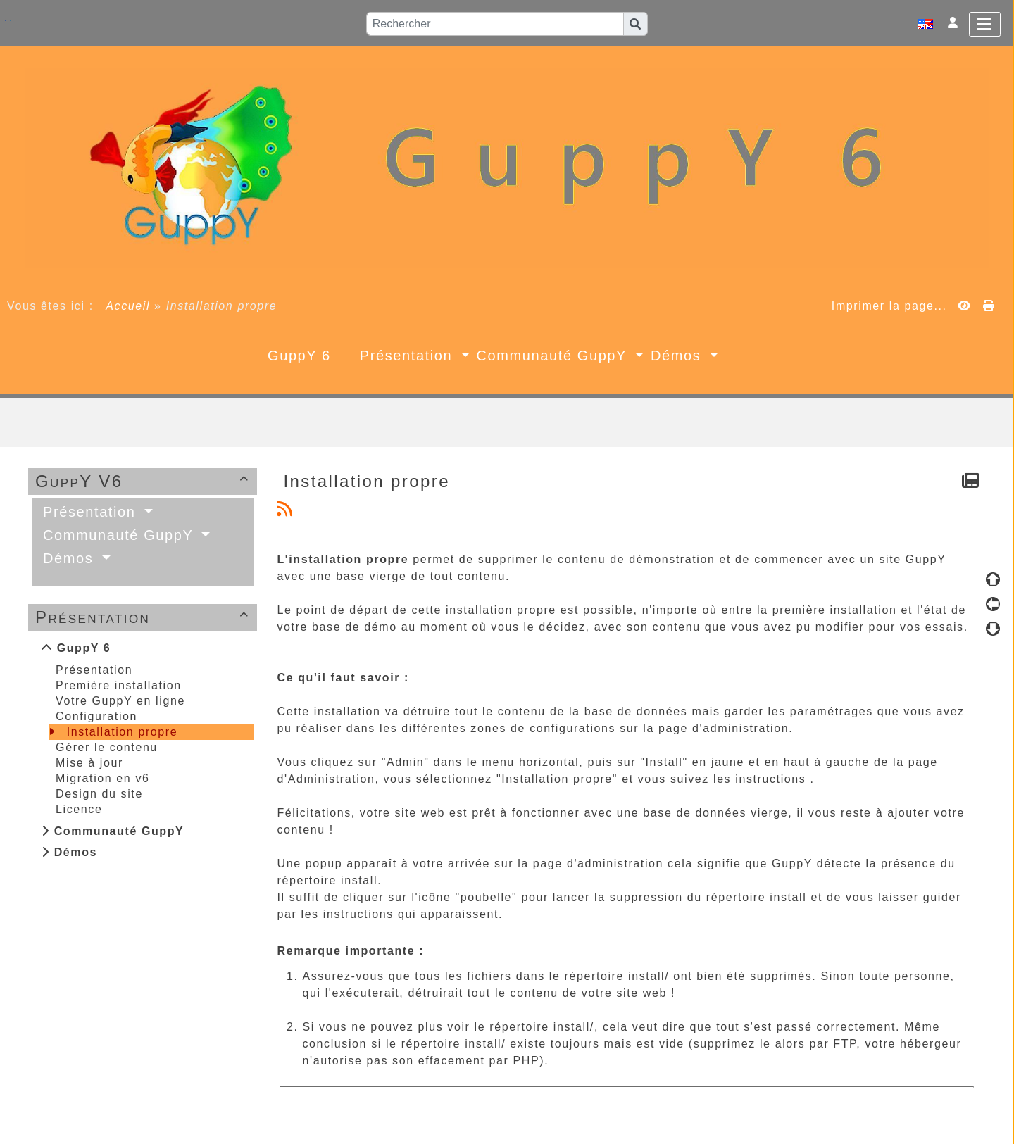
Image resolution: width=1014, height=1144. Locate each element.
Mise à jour (89, 763)
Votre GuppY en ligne (120, 701)
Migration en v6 (102, 778)
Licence (79, 809)
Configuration (96, 716)
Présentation (144, 617)
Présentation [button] (409, 355)
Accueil (128, 306)
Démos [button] (678, 355)
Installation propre (122, 732)
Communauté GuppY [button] (554, 355)
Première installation (119, 685)
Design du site (99, 794)
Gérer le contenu (107, 747)
